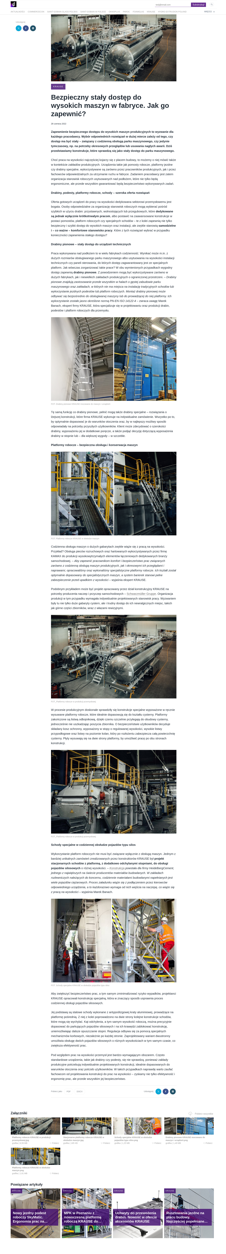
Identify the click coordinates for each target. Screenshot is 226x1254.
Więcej (209, 11)
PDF (69, 1091)
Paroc (126, 12)
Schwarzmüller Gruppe (141, 593)
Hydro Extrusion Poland (172, 12)
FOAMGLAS (138, 12)
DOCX (79, 1091)
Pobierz (54, 1143)
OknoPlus (114, 12)
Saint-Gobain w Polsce (93, 12)
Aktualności (18, 12)
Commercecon (36, 12)
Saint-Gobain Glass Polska (62, 12)
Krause (151, 12)
